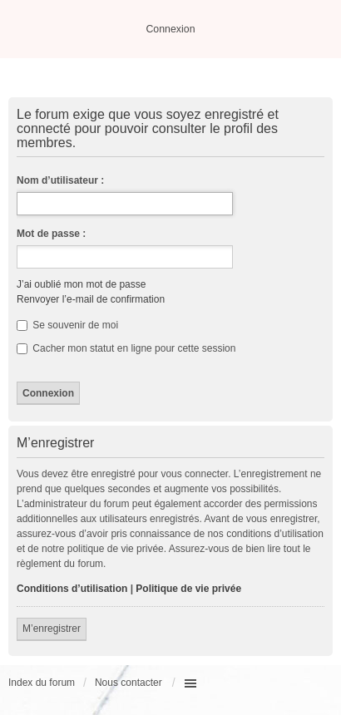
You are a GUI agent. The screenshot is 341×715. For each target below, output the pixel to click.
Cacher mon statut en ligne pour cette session (126, 348)
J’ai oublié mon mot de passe (81, 284)
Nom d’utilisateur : (60, 180)
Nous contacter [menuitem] (128, 682)
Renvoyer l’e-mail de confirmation (91, 299)
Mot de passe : (51, 233)
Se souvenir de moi (67, 325)
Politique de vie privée (188, 588)
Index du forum (41, 682)
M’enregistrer (51, 628)
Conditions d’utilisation (72, 588)
